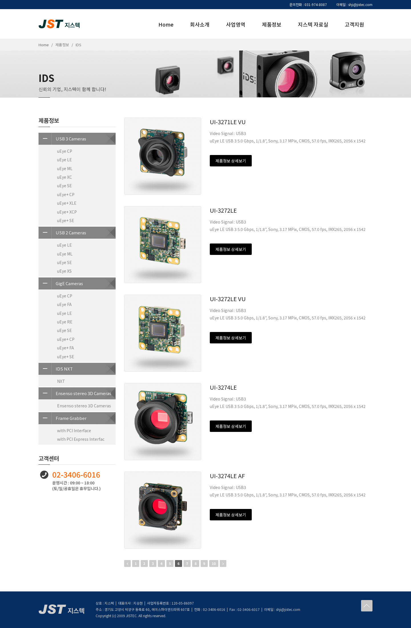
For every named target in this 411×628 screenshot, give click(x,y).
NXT (61, 381)
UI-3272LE (223, 210)
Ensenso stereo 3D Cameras (75, 393)
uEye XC (64, 177)
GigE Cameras (61, 283)
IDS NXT (56, 369)
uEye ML (64, 168)
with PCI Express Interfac (80, 439)
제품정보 (271, 24)
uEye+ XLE (66, 203)
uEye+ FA (65, 348)
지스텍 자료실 (313, 24)
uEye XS (64, 271)
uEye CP (64, 151)
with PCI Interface (74, 430)
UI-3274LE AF (227, 476)
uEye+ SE (65, 220)
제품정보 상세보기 (230, 161)
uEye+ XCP (67, 212)
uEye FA (64, 304)
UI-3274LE (223, 387)
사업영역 (235, 24)
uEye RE (64, 322)
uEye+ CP (65, 194)
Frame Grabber (62, 418)
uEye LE (64, 159)
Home (166, 24)
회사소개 (199, 24)
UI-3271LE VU (228, 122)
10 (214, 563)
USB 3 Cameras (62, 139)
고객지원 (354, 24)
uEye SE (64, 185)
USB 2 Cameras (62, 233)
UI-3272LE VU (228, 299)
